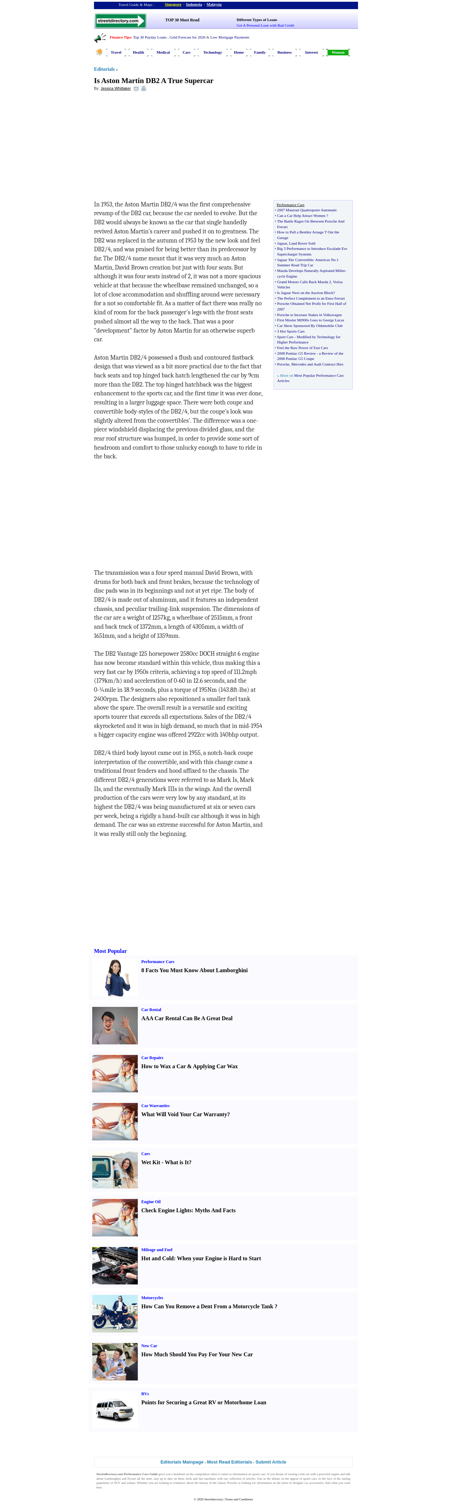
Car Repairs (152, 1057)
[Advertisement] (151, 147)
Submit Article (271, 1462)
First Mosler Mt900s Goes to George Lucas (310, 320)
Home (239, 52)
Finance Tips (120, 37)
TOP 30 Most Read (182, 20)
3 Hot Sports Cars (291, 331)
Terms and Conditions (239, 1499)
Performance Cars (157, 961)
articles (250, 1478)
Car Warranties (155, 1105)
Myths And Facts (215, 1210)
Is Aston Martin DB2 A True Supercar (154, 80)
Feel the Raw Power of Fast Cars (302, 348)
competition (202, 1474)
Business (284, 52)
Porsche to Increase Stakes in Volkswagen (309, 315)
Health (138, 52)
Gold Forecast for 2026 (187, 37)
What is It (177, 1162)
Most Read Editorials (229, 1462)
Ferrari (132, 1478)
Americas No (325, 260)
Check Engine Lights (166, 1210)
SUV (117, 1483)
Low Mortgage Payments (229, 37)
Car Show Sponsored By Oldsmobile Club (310, 325)
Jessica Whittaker (116, 88)
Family (260, 52)
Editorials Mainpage (182, 1462)
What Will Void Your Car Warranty (184, 1114)
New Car (149, 1345)
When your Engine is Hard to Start (219, 1258)
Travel (116, 52)
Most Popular (110, 951)
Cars (187, 52)
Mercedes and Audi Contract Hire (317, 364)
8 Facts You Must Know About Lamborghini (194, 970)
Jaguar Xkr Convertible (295, 260)
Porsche (283, 364)
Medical (163, 52)
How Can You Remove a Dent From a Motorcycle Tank (207, 1306)
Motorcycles (152, 1297)
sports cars (258, 1474)
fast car (304, 1474)
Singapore (173, 4)
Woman (338, 52)
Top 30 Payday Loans (150, 37)
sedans (131, 1483)
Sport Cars (285, 337)
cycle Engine (287, 276)
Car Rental (151, 1009)
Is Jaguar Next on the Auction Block (305, 293)
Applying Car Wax (215, 1066)
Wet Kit (150, 1162)
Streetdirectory (213, 1499)
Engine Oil (151, 1201)
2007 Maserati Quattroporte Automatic (307, 210)
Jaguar (282, 243)
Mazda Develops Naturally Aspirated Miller (311, 270)
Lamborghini (112, 1478)
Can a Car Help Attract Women (301, 215)
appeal (294, 1478)
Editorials (104, 69)
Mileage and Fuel (157, 1249)
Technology (212, 52)
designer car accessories (308, 1483)
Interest (311, 52)
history (204, 1483)
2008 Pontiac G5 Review (296, 353)
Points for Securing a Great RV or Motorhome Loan (203, 1402)
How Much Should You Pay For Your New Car (197, 1354)
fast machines (207, 1478)
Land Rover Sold (302, 243)
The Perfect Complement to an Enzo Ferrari (311, 298)
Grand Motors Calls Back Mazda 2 (304, 282)
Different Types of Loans (257, 20)
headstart (179, 1474)
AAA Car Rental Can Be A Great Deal (186, 1018)
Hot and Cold (157, 1258)
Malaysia (214, 4)
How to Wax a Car (163, 1066)
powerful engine (329, 1474)
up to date (166, 1478)
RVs (145, 1393)
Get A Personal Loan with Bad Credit (265, 25)
